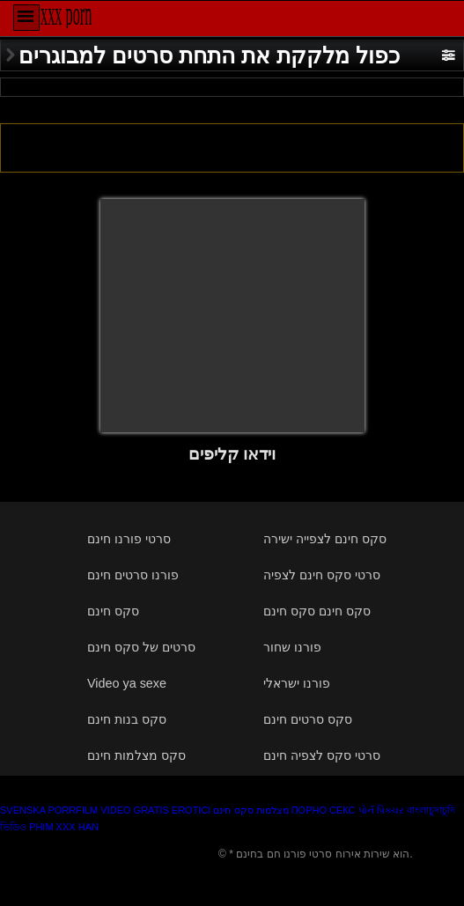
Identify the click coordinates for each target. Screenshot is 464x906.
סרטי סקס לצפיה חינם (321, 755)
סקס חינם (113, 611)
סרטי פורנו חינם (129, 539)
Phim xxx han (64, 826)
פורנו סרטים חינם (133, 575)
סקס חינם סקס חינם (317, 611)
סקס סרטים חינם (307, 719)
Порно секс (323, 810)
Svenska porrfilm (49, 810)
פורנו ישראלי (296, 683)
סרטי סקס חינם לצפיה (321, 575)
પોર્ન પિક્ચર (381, 810)
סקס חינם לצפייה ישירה (325, 539)
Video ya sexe (126, 683)
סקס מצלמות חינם (136, 755)
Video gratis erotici (155, 810)
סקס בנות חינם (126, 719)
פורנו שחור (292, 647)
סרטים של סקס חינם (141, 647)
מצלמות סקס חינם (250, 810)
